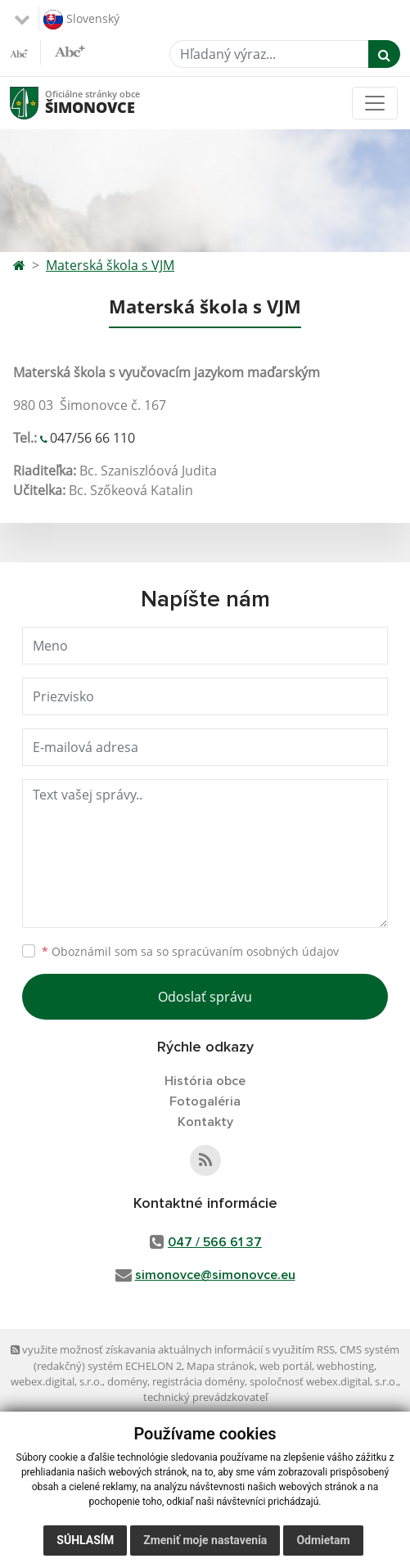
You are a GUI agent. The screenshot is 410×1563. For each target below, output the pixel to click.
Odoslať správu (205, 997)
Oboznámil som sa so (190, 951)
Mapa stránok (221, 1365)
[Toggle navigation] (375, 103)
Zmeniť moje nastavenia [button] (205, 1540)
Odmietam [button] (322, 1540)
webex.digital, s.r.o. (56, 1381)
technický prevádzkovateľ (205, 1397)
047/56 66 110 (92, 438)
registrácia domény (198, 1381)
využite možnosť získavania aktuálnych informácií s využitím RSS (173, 1349)
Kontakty (205, 1121)
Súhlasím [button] (85, 1540)
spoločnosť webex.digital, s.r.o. (324, 1381)
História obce (205, 1081)
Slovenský (81, 19)
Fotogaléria (205, 1101)
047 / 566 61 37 (215, 1242)
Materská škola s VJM (110, 265)
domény (127, 1381)
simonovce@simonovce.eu (215, 1274)
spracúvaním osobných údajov (255, 951)
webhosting (345, 1365)
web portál (285, 1365)
